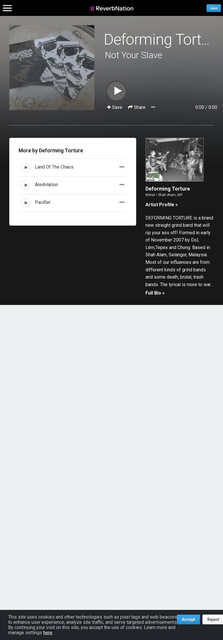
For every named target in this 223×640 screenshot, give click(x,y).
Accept (188, 619)
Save (115, 107)
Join (214, 8)
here (47, 632)
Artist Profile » (161, 204)
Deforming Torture (163, 39)
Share (137, 107)
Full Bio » (155, 293)
